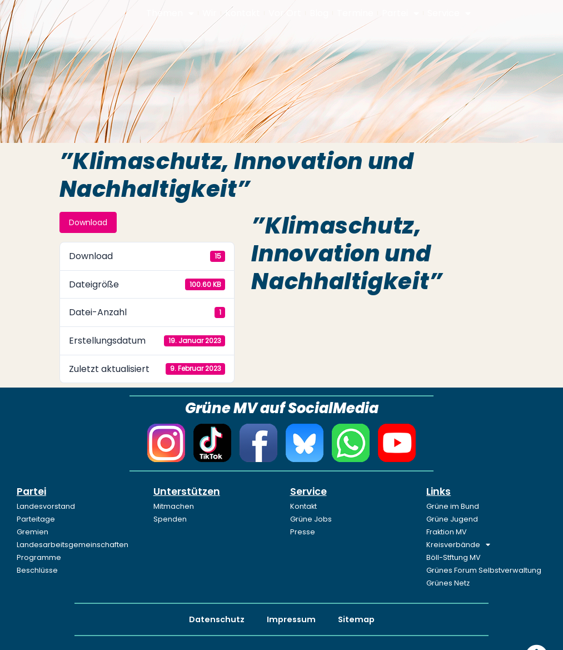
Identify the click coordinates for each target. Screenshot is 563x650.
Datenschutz (217, 619)
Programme (39, 557)
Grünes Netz (448, 583)
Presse (302, 532)
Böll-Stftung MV (453, 557)
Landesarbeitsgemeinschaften (72, 544)
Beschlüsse (37, 570)
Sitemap (356, 619)
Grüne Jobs (311, 519)
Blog (319, 13)
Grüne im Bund (452, 506)
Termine (355, 13)
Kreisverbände (458, 544)
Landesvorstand (46, 506)
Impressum (291, 619)
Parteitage (36, 519)
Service (449, 13)
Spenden (170, 519)
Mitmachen (173, 506)
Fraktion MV (446, 532)
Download (88, 222)
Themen (170, 13)
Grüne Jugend (452, 519)
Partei (400, 13)
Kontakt (242, 13)
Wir (209, 13)
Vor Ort (284, 13)
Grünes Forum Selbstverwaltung (483, 570)
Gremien (32, 532)
